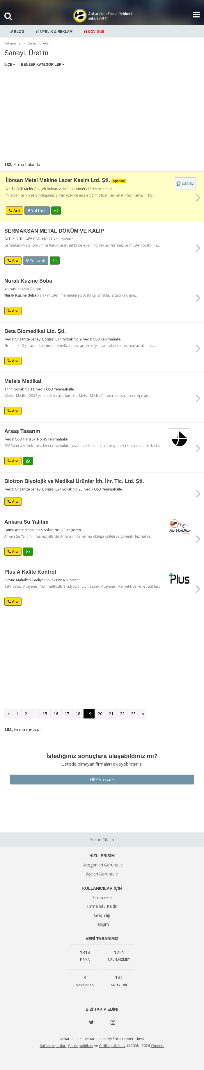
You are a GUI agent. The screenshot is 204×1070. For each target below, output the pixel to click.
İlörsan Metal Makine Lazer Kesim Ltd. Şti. (66, 180)
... (34, 713)
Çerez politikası (80, 1045)
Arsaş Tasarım (22, 431)
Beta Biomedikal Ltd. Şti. (35, 331)
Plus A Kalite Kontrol (30, 572)
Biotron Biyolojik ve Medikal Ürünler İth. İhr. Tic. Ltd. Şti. (74, 481)
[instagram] (113, 1022)
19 (89, 713)
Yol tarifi (37, 210)
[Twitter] (91, 1022)
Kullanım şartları (53, 1045)
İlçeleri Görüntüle (102, 874)
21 (111, 713)
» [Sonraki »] (143, 713)
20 (100, 713)
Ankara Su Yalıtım (26, 522)
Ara (14, 210)
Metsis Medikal (22, 381)
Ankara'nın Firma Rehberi (102, 16)
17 (67, 713)
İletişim (102, 924)
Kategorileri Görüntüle (102, 865)
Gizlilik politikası (112, 1045)
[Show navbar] (194, 14)
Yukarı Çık (102, 839)
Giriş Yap (102, 915)
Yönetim (157, 1045)
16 (56, 713)
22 (122, 713)
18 (78, 713)
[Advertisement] (102, 113)
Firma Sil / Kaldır (102, 906)
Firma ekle (102, 897)
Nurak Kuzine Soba (28, 281)
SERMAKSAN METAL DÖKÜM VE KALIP (54, 231)
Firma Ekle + (102, 779)
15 (44, 713)
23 (133, 713)
